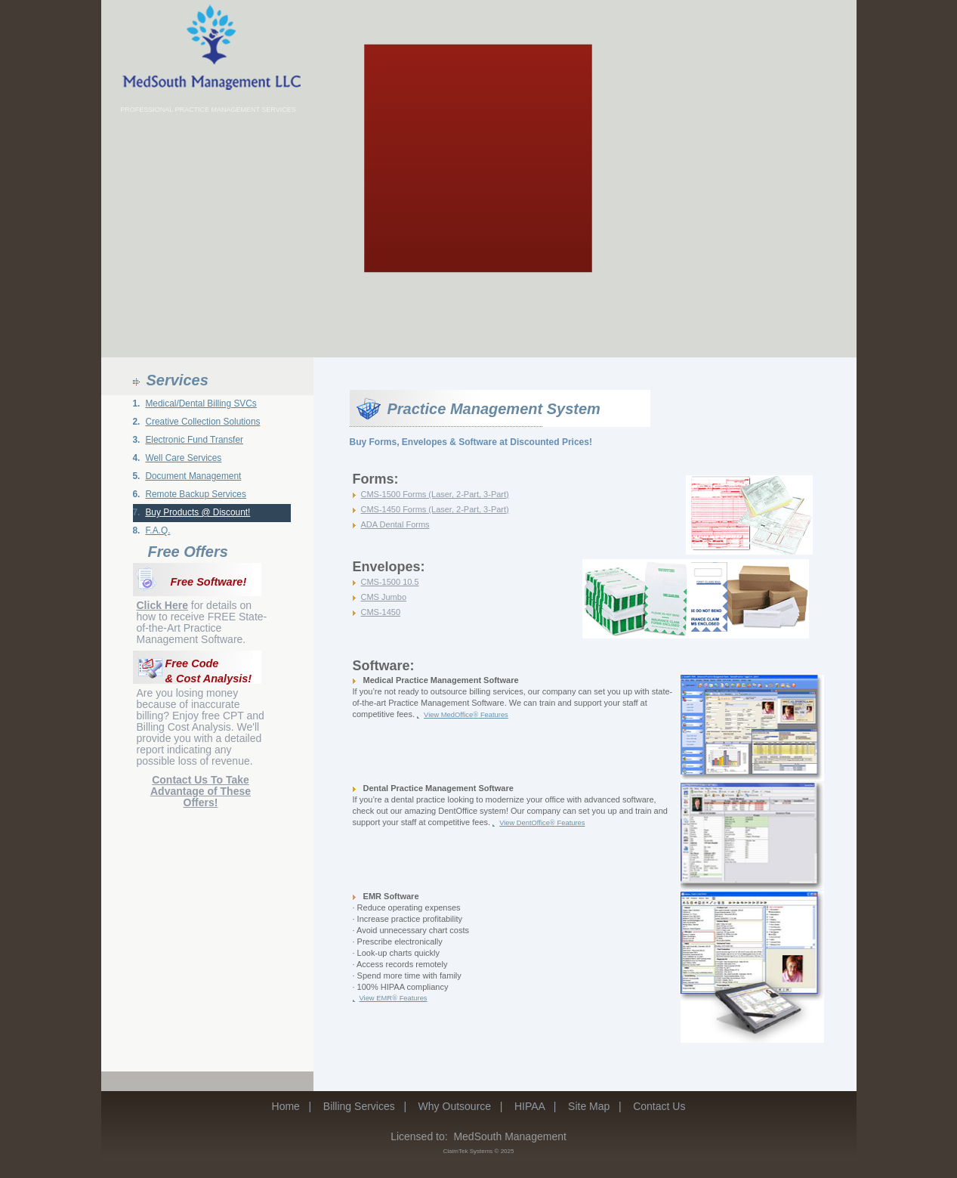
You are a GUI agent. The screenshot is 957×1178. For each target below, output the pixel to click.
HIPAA (529, 1106)
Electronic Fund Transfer (194, 439)
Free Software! (209, 582)
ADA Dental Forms (395, 524)
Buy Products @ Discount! (197, 512)
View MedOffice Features (466, 715)
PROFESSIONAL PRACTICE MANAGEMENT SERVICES (207, 109)
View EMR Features (394, 998)
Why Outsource (454, 1106)
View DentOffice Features (542, 823)
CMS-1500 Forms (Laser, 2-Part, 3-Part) (435, 494)
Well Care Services (183, 458)
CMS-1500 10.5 (390, 581)
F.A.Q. (157, 530)
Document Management (193, 476)
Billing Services (359, 1106)
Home (286, 1106)
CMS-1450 (381, 612)
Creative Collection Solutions (202, 421)
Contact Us (659, 1106)
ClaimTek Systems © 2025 (478, 1151)
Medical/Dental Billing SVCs (200, 403)
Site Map (589, 1106)
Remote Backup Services (195, 494)
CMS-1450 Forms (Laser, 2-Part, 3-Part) (435, 509)
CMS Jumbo (384, 596)
